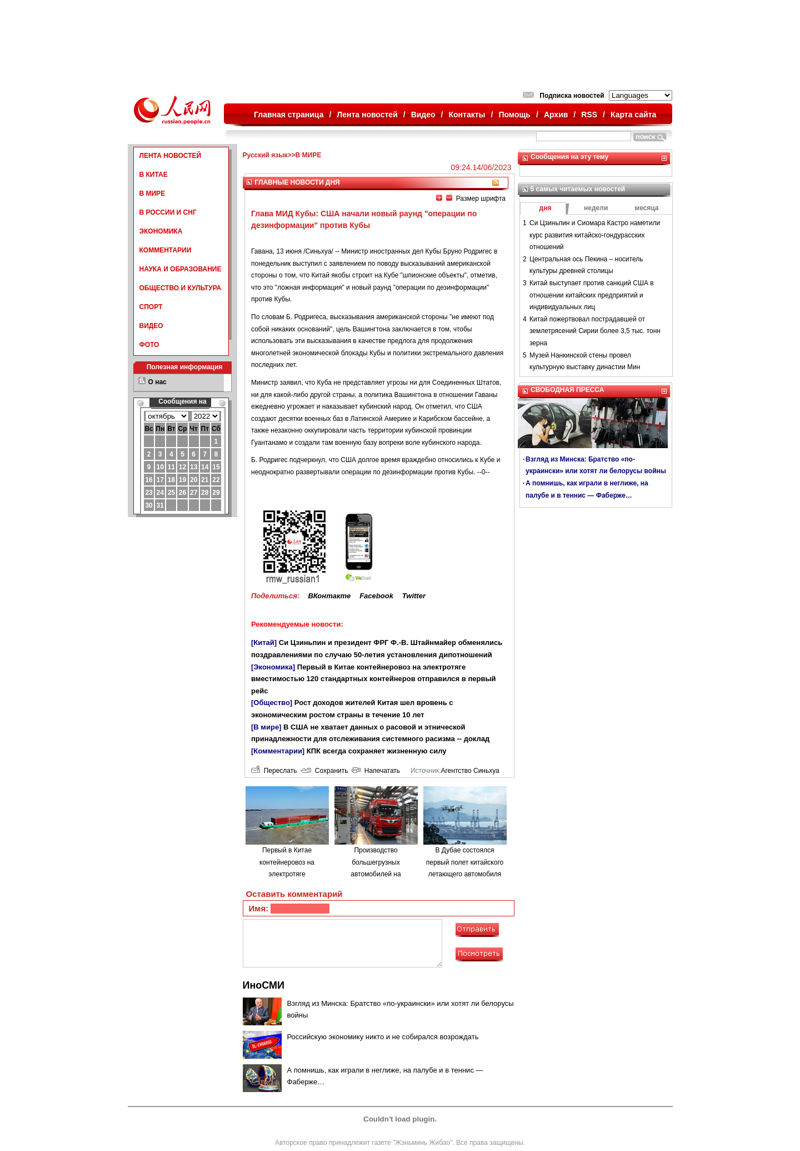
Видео (423, 114)
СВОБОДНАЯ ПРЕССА (567, 390)
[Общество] (271, 702)
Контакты (467, 114)
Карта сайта (633, 114)
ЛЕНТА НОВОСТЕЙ (170, 156)
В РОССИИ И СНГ (168, 212)
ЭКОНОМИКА (161, 231)
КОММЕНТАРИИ (165, 250)
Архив (556, 114)
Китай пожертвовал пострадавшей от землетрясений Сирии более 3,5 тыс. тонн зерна (595, 331)
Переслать (274, 771)
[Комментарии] (277, 751)
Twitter (414, 596)
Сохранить (324, 771)
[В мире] (266, 727)
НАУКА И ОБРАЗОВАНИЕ (180, 269)
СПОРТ (151, 307)
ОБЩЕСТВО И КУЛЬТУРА (180, 288)
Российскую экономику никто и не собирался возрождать (383, 1037)
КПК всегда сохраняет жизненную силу (377, 751)
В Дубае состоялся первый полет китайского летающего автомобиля (464, 862)
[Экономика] (273, 667)
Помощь (514, 114)
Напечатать (376, 771)
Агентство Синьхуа (470, 771)
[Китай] (264, 642)
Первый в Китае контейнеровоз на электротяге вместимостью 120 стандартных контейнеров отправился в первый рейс (373, 679)
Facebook (376, 596)
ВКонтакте (329, 596)
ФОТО (149, 345)
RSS (589, 114)
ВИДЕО (151, 326)
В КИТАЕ (153, 174)
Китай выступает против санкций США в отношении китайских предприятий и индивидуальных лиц (591, 295)
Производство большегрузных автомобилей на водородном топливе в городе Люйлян (376, 874)
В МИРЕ (152, 193)
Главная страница (288, 114)
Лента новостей (367, 114)
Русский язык (265, 155)
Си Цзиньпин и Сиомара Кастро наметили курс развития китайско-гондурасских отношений (594, 235)
